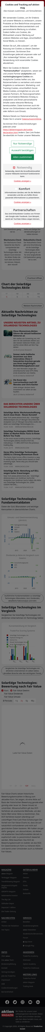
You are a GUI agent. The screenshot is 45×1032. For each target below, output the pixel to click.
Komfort (24, 189)
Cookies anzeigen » (22, 181)
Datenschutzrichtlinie (31, 119)
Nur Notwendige (22, 143)
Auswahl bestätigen (22, 150)
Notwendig (24, 167)
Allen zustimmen (22, 157)
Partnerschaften (24, 210)
